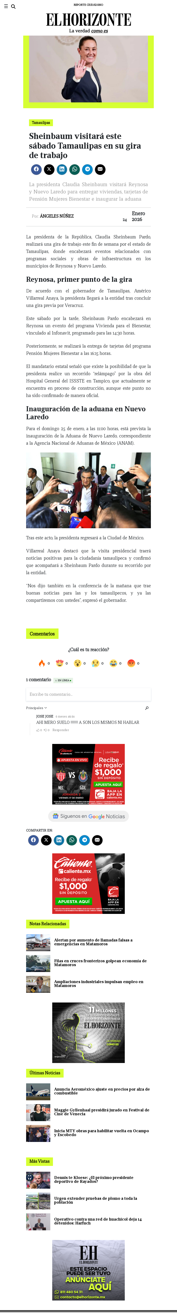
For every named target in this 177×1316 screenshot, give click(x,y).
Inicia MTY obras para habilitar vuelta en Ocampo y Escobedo (101, 1132)
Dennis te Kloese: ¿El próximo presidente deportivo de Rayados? (93, 1179)
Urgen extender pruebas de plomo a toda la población (95, 1200)
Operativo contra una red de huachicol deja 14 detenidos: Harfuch (98, 1221)
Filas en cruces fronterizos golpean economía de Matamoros (100, 962)
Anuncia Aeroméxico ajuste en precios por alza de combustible (102, 1091)
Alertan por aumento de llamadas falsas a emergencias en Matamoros (93, 942)
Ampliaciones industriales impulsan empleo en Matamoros (98, 983)
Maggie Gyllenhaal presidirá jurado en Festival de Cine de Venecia (101, 1112)
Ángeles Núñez (57, 216)
